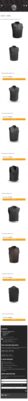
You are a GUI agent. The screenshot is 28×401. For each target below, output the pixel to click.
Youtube (7, 395)
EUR (27, 2)
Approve (14, 387)
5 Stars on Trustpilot (7, 362)
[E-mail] (14, 382)
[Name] (14, 380)
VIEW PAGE (14, 79)
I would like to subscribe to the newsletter (12, 385)
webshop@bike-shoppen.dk (11, 339)
